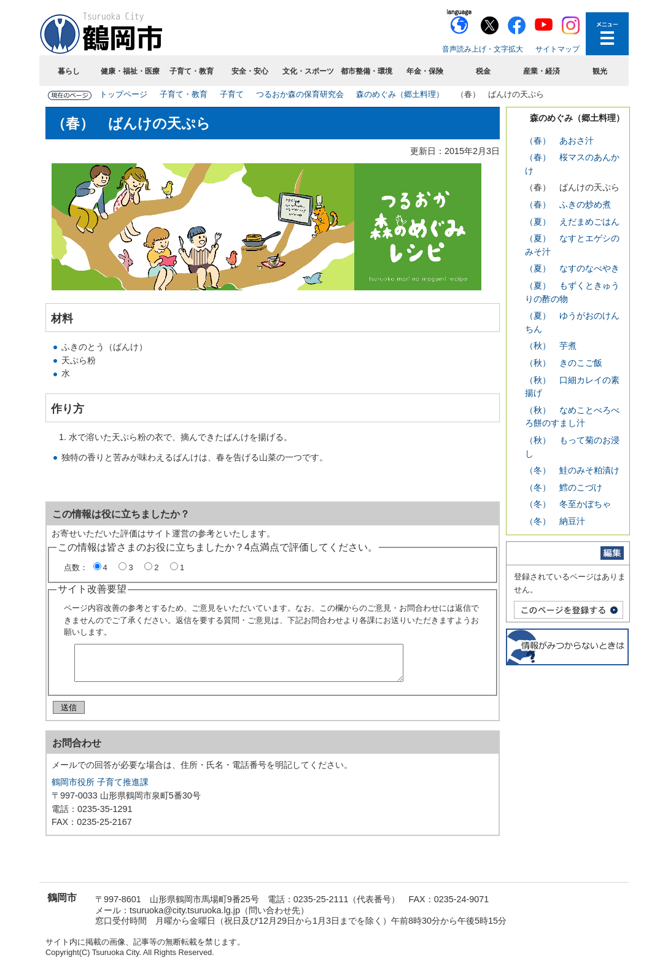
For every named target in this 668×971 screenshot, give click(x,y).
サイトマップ (557, 49)
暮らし (69, 71)
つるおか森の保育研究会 (300, 94)
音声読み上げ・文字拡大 (482, 49)
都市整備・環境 (366, 71)
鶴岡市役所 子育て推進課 (100, 787)
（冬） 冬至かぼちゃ (568, 504)
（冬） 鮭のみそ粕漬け (572, 470)
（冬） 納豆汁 (555, 521)
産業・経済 (541, 71)
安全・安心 (249, 71)
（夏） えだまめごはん (572, 221)
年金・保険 (424, 71)
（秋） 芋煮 (551, 345)
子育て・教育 (191, 71)
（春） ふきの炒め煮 (568, 204)
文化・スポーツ (308, 71)
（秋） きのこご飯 (563, 363)
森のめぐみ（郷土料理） (400, 94)
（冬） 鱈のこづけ (563, 487)
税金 (483, 71)
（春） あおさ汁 (559, 140)
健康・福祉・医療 (130, 71)
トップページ (123, 94)
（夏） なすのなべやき (572, 268)
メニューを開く (607, 33)
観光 (599, 71)
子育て (232, 94)
